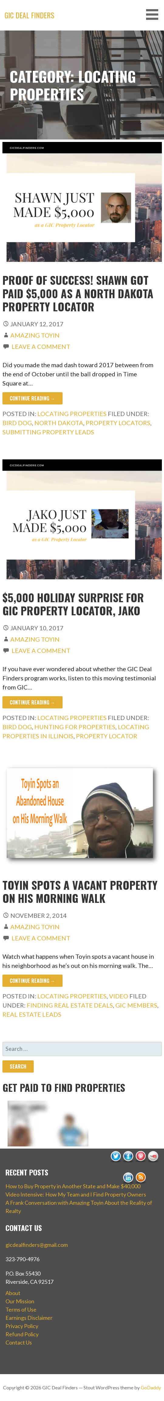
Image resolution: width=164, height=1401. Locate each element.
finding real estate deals (70, 1005)
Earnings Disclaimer (29, 1317)
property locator (106, 736)
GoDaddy (151, 1387)
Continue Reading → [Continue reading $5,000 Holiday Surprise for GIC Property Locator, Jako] (32, 702)
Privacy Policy (21, 1326)
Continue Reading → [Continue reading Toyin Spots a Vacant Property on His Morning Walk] (32, 980)
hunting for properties (74, 726)
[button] (154, 14)
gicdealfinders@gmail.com (36, 1244)
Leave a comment (41, 346)
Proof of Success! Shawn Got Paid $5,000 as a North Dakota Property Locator (77, 293)
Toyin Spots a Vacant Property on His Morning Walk (80, 891)
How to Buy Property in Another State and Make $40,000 (72, 1186)
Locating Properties (72, 413)
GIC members (136, 1005)
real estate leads (31, 1014)
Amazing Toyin (35, 335)
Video (118, 996)
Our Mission (19, 1301)
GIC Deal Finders (29, 14)
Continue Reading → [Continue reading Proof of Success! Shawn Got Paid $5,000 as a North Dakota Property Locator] (32, 398)
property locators (118, 422)
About (12, 1293)
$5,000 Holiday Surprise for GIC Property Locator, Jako (73, 603)
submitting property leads (48, 432)
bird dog (17, 422)
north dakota (58, 422)
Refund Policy (22, 1334)
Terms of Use (20, 1309)
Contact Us (18, 1342)
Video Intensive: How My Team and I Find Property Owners (75, 1194)
